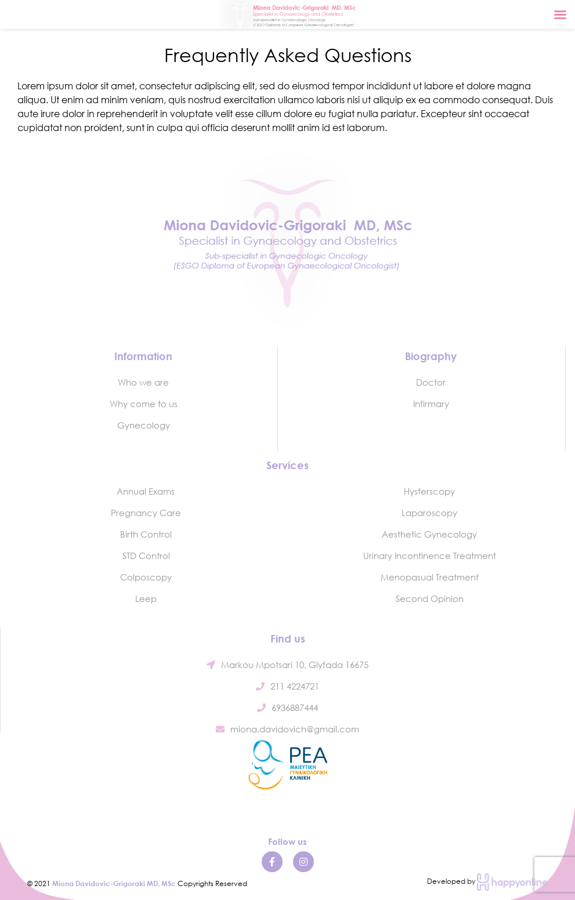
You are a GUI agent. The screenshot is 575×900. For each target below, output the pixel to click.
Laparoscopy (429, 512)
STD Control (146, 555)
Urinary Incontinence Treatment (429, 555)
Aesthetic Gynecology (429, 534)
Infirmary (431, 403)
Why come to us (144, 403)
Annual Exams (146, 491)
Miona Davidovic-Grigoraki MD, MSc (114, 883)
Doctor (431, 382)
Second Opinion (430, 598)
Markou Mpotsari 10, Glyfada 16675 (287, 664)
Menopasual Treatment (430, 577)
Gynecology (143, 425)
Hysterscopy (429, 491)
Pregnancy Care (146, 512)
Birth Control (146, 534)
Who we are (143, 382)
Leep (146, 598)
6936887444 (287, 707)
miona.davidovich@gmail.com (287, 729)
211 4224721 (287, 686)
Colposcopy (146, 577)
